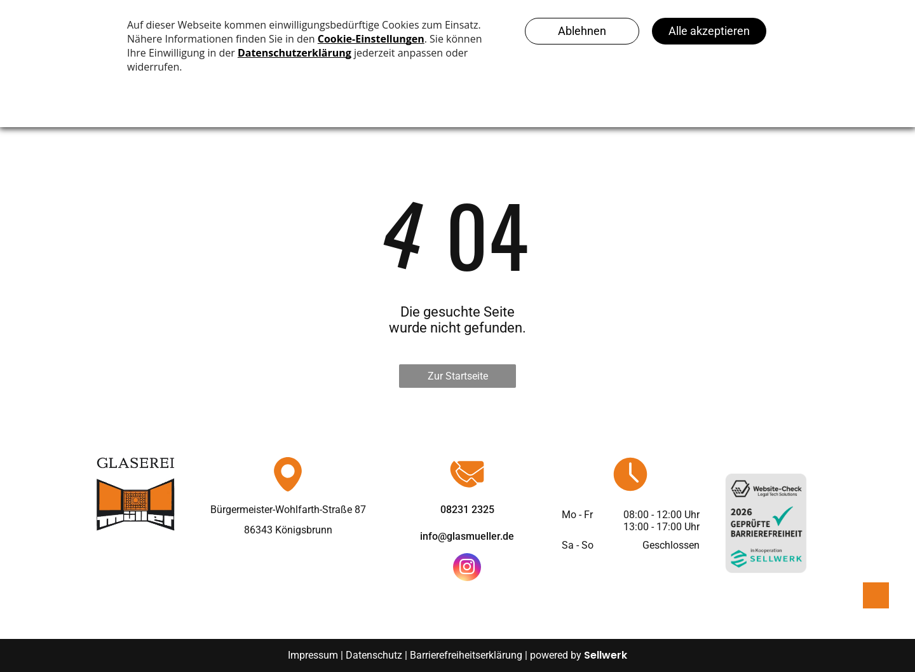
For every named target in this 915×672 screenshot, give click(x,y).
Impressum (313, 655)
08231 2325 (467, 510)
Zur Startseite (458, 376)
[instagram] (467, 568)
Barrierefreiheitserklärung (466, 655)
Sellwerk (605, 655)
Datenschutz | (376, 655)
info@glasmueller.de (467, 536)
